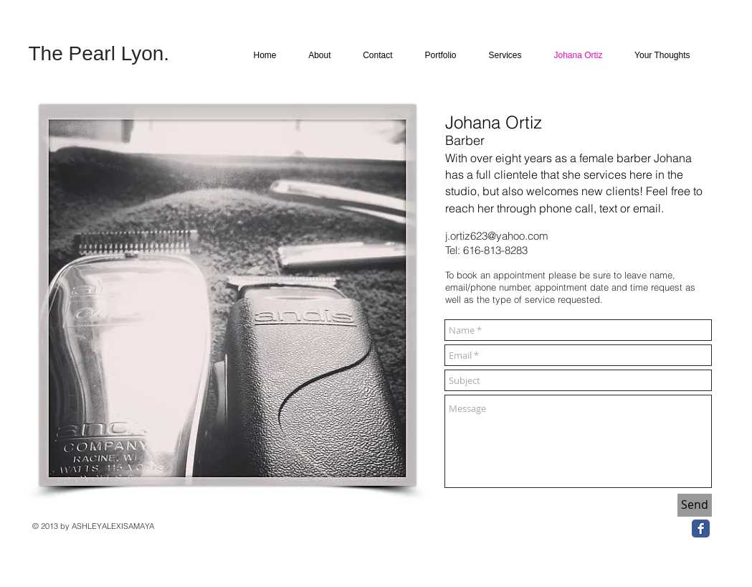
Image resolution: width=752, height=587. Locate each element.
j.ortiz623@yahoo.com (496, 236)
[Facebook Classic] (701, 528)
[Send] (694, 505)
